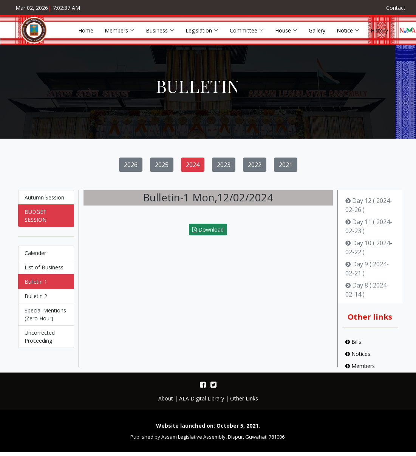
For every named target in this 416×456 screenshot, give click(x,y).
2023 (223, 168)
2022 (254, 168)
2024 (192, 168)
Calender (35, 256)
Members (360, 369)
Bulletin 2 (36, 299)
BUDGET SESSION (35, 219)
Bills (353, 345)
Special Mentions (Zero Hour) (45, 317)
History (379, 30)
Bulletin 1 (36, 285)
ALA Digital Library (201, 398)
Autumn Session (44, 200)
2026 (131, 168)
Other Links (244, 398)
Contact (395, 7)
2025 (162, 168)
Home (85, 30)
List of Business (44, 270)
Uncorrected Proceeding (40, 340)
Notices (357, 357)
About (165, 398)
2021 (285, 168)
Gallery (317, 30)
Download (208, 233)
